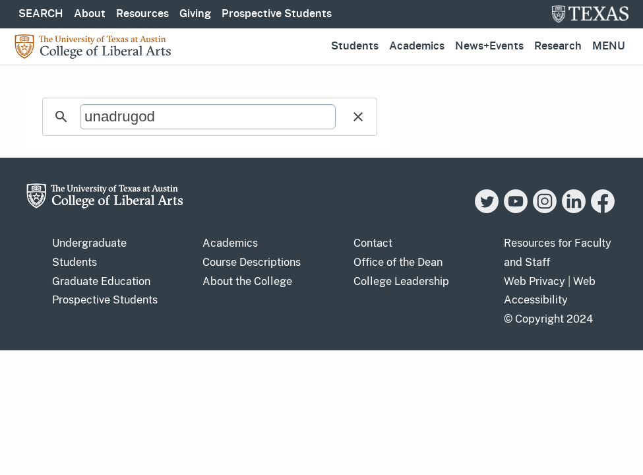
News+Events (489, 46)
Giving (195, 14)
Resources (142, 14)
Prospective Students (277, 14)
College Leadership (401, 281)
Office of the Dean (398, 262)
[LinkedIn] (573, 209)
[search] (208, 116)
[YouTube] (515, 209)
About (90, 14)
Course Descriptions (251, 262)
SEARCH (40, 14)
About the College (247, 281)
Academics (416, 46)
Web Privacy (534, 281)
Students (355, 46)
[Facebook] (602, 209)
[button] (358, 117)
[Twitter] (486, 209)
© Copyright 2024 (548, 319)
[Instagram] (544, 209)
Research (558, 46)
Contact (372, 243)
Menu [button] (608, 46)
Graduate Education (101, 281)
